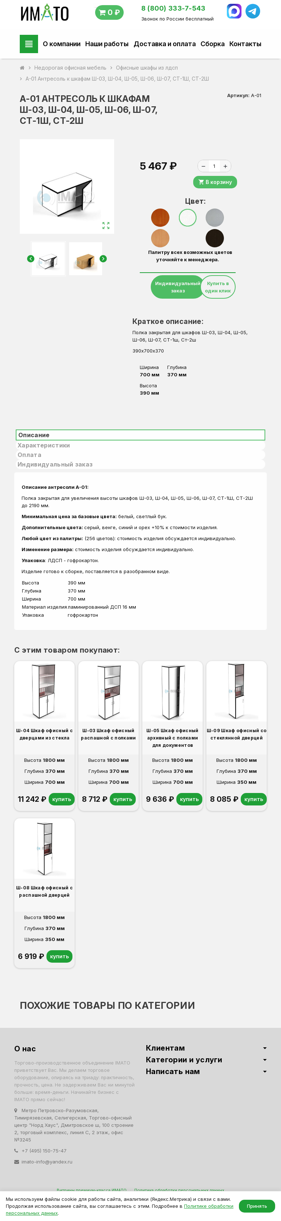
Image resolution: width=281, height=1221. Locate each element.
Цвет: (190, 201)
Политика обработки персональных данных (179, 1190)
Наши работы (106, 44)
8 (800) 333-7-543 (173, 8)
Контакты (245, 44)
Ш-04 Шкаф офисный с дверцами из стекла (44, 734)
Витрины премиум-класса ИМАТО (92, 1190)
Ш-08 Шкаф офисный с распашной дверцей (44, 891)
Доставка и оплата (165, 44)
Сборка (213, 44)
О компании (61, 44)
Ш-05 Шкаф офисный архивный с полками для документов (172, 738)
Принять (257, 1206)
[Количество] (214, 166)
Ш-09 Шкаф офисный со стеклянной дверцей (236, 734)
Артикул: (238, 95)
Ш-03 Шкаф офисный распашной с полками (108, 734)
